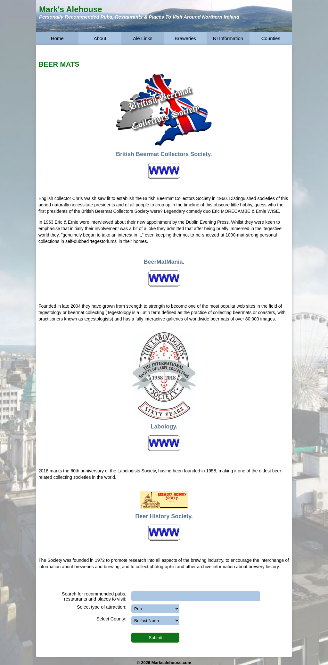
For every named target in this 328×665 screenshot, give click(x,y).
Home (57, 38)
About (100, 38)
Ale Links (142, 38)
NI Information (228, 38)
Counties (270, 38)
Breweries (185, 38)
